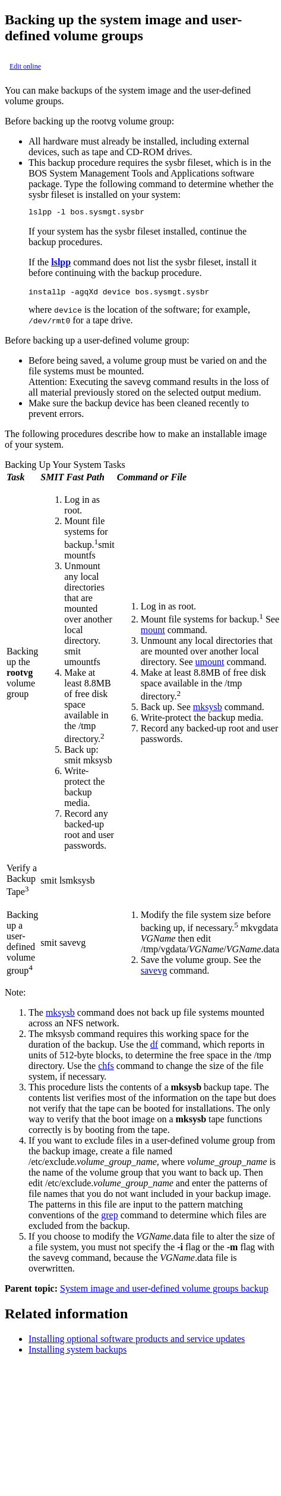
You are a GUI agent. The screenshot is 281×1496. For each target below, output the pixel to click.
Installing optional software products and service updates (137, 1342)
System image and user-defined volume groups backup (164, 1292)
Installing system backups (78, 1353)
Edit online (25, 66)
